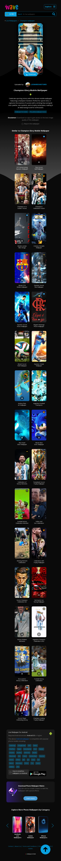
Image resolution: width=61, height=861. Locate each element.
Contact (10, 846)
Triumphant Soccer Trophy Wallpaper (39, 483)
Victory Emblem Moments (22, 640)
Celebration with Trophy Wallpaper (39, 561)
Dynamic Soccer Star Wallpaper (39, 286)
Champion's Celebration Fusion (39, 207)
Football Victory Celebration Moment (22, 522)
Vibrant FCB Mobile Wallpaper (22, 286)
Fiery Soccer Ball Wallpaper (39, 168)
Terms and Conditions (30, 846)
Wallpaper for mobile (21, 112)
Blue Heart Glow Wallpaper (22, 443)
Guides (30, 848)
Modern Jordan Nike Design (22, 247)
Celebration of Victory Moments (22, 483)
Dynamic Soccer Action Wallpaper (22, 325)
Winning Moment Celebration (22, 561)
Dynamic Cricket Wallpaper (39, 365)
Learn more (30, 798)
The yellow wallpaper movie (38, 112)
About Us (18, 846)
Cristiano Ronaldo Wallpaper (39, 247)
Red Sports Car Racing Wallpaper (39, 601)
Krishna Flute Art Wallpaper (22, 404)
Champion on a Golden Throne (22, 207)
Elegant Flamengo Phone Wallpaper (39, 325)
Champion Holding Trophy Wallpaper (39, 719)
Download (30, 74)
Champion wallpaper (27, 21)
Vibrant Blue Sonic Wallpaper (39, 443)
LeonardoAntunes (36, 84)
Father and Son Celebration (39, 522)
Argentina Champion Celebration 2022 (39, 640)
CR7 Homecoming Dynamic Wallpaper (22, 168)
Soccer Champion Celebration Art (22, 601)
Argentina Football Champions (39, 404)
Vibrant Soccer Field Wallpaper (22, 365)
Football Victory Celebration (39, 679)
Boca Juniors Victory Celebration (22, 679)
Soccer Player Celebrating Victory (22, 719)
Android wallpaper (22, 739)
